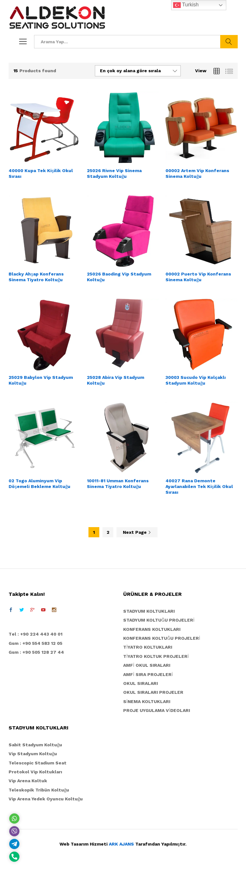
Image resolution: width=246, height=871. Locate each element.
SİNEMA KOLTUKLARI (146, 701)
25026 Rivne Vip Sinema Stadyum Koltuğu (114, 173)
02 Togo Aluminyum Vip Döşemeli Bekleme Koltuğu (39, 483)
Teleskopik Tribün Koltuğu (39, 789)
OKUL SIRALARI (140, 683)
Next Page (137, 532)
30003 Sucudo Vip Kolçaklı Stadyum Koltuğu (195, 380)
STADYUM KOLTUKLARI (149, 611)
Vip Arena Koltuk (28, 780)
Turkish (186, 5)
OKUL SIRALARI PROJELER (153, 692)
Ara (229, 41)
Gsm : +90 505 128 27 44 (36, 652)
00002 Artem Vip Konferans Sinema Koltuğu (197, 173)
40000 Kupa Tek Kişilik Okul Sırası (41, 173)
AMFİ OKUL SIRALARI (146, 665)
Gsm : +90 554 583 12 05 (35, 643)
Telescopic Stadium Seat (38, 762)
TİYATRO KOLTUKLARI (147, 647)
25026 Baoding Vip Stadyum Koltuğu (119, 276)
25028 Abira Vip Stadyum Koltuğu (115, 380)
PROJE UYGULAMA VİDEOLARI (156, 710)
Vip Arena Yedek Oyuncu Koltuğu (46, 798)
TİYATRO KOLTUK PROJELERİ (156, 656)
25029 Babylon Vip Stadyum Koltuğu (41, 380)
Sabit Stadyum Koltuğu (35, 744)
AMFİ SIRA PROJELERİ (148, 674)
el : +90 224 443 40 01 (37, 634)
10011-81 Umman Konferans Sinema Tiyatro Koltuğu (118, 483)
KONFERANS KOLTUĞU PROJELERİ (161, 638)
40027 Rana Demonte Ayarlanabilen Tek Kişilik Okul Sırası (199, 486)
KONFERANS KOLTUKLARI (151, 629)
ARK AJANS (121, 844)
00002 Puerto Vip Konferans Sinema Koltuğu (198, 276)
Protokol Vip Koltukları (35, 771)
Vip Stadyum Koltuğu (33, 753)
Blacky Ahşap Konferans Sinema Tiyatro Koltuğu (36, 276)
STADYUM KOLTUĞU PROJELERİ (158, 620)
